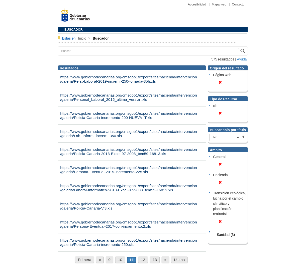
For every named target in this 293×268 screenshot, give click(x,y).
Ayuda (242, 59)
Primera (84, 260)
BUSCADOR (74, 29)
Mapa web (219, 4)
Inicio (82, 38)
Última (179, 260)
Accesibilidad (197, 4)
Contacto (238, 4)
